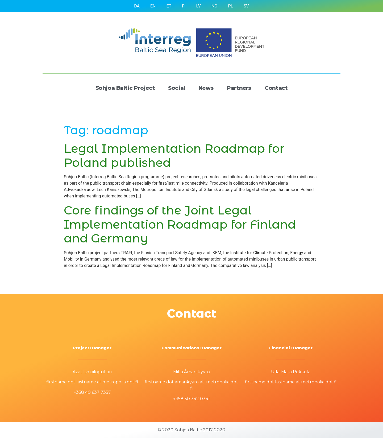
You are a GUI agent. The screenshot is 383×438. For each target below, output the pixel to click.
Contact (276, 88)
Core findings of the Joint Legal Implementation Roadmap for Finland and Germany (180, 224)
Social (176, 88)
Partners (239, 88)
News (206, 88)
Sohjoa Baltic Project (125, 88)
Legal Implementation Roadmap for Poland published (174, 155)
